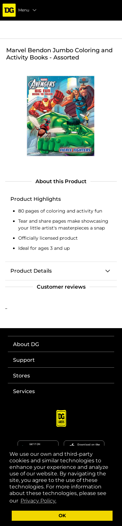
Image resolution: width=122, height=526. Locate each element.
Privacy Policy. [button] (38, 501)
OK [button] (62, 515)
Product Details (31, 271)
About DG (26, 344)
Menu (27, 10)
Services (24, 391)
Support (24, 360)
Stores (21, 376)
